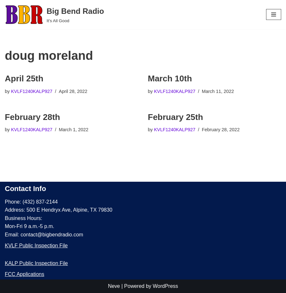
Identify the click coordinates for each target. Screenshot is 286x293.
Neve (114, 286)
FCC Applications (24, 274)
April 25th (24, 78)
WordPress (165, 286)
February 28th (32, 117)
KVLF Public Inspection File (36, 245)
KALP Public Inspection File (36, 263)
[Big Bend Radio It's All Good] (54, 15)
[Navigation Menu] (273, 14)
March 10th (170, 78)
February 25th (175, 117)
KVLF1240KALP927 (31, 91)
